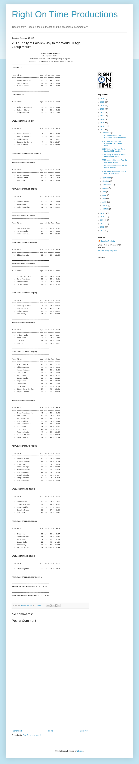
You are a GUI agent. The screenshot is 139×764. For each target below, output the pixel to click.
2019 (102, 123)
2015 (102, 217)
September (107, 185)
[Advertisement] (50, 707)
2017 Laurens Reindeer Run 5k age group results (114, 161)
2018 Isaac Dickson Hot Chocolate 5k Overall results (114, 137)
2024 (102, 105)
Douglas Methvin (108, 241)
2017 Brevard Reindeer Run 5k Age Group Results (114, 172)
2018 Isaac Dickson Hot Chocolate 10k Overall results (112, 143)
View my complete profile (107, 251)
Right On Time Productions (65, 14)
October (105, 181)
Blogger (80, 751)
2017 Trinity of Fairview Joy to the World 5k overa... (114, 156)
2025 (102, 102)
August (105, 188)
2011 (102, 231)
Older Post (84, 731)
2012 (102, 227)
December (106, 133)
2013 (102, 224)
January (105, 209)
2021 (102, 116)
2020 (102, 119)
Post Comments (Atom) (32, 735)
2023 (102, 109)
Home (50, 731)
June (104, 195)
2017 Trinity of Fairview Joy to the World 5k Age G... (114, 150)
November (106, 178)
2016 (102, 213)
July (104, 192)
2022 (102, 112)
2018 (102, 126)
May (104, 198)
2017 (102, 130)
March (105, 205)
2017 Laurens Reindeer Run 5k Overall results (114, 167)
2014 (102, 220)
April (104, 202)
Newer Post (17, 731)
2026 (102, 99)
